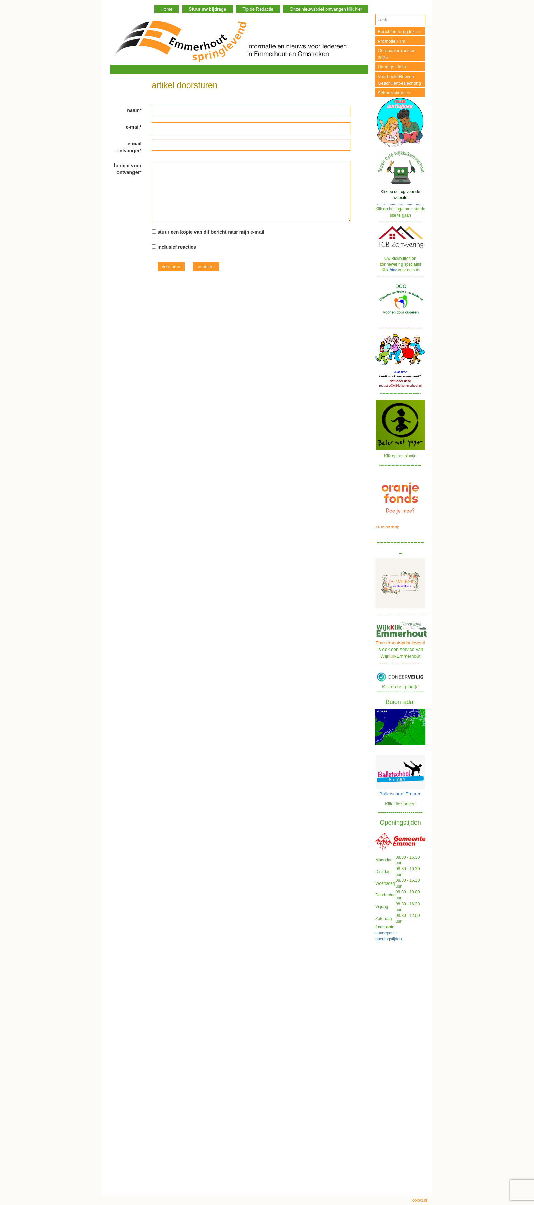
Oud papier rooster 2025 (396, 54)
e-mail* (133, 127)
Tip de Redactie (257, 9)
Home (167, 9)
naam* (134, 110)
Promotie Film (391, 41)
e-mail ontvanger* (128, 147)
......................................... (400, 197)
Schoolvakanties (394, 92)
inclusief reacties (176, 247)
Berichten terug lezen (399, 31)
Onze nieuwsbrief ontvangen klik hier (326, 9)
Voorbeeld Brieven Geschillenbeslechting (399, 80)
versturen (171, 266)
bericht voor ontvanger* (127, 169)
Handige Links (392, 66)
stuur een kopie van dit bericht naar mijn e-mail (210, 232)
